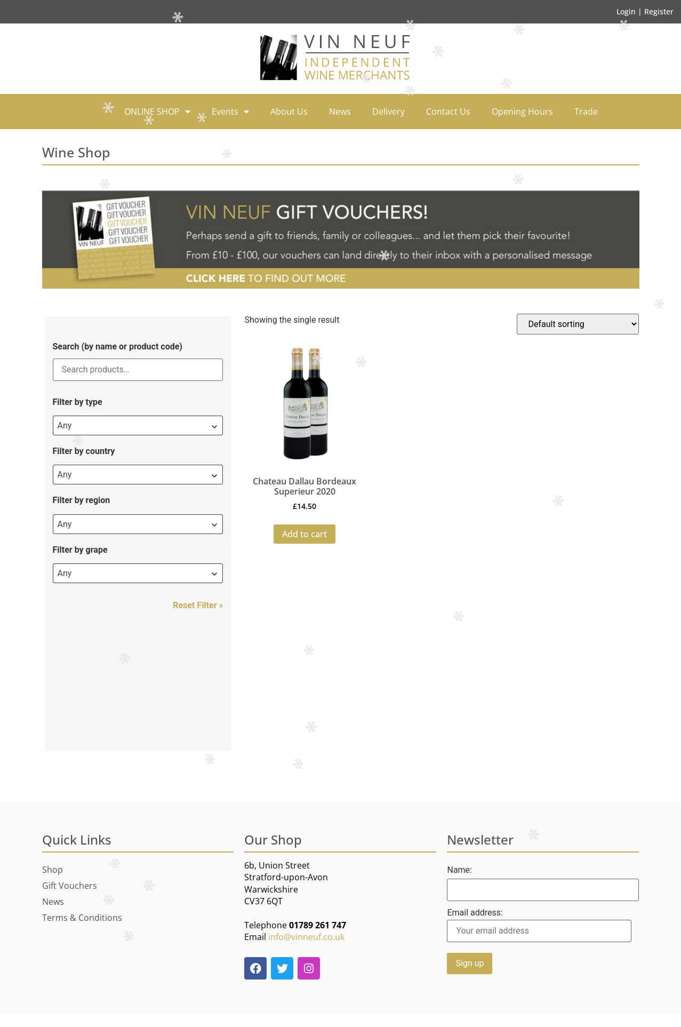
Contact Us (448, 111)
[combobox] (138, 425)
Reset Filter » (198, 605)
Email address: (539, 925)
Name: (459, 870)
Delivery (388, 111)
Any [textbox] (65, 425)
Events (230, 111)
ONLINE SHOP (157, 111)
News (340, 111)
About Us (289, 111)
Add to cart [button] (304, 534)
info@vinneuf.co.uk (306, 937)
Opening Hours (522, 111)
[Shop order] (578, 324)
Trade (586, 111)
